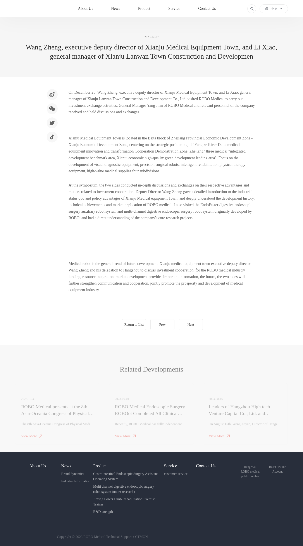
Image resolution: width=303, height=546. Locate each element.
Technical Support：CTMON (127, 537)
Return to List (134, 324)
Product (144, 8)
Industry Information (75, 481)
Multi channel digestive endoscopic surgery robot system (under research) (123, 489)
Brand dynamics (72, 474)
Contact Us (207, 8)
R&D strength (103, 512)
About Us (85, 8)
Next (190, 324)
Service (174, 8)
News (115, 8)
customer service (176, 474)
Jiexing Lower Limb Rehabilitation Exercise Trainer (124, 501)
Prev (162, 324)
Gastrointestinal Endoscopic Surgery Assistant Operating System (125, 476)
